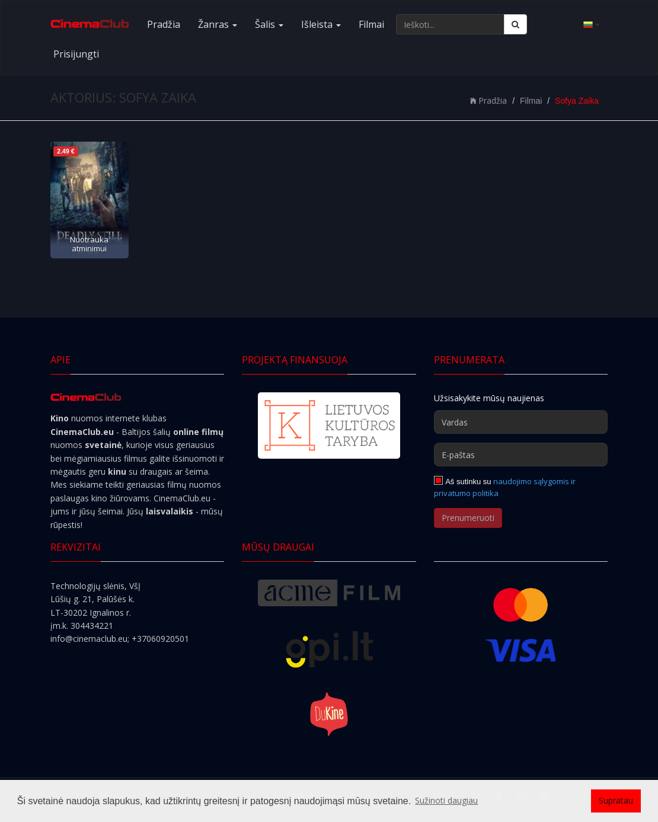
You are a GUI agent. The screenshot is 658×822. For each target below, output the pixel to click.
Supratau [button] (616, 800)
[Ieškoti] (515, 24)
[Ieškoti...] (450, 24)
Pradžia (163, 24)
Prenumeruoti (468, 517)
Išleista (321, 24)
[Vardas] (521, 422)
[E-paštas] (521, 454)
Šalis (269, 24)
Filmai (371, 24)
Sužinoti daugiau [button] (446, 800)
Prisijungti (76, 53)
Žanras (217, 24)
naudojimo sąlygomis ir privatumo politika (505, 487)
